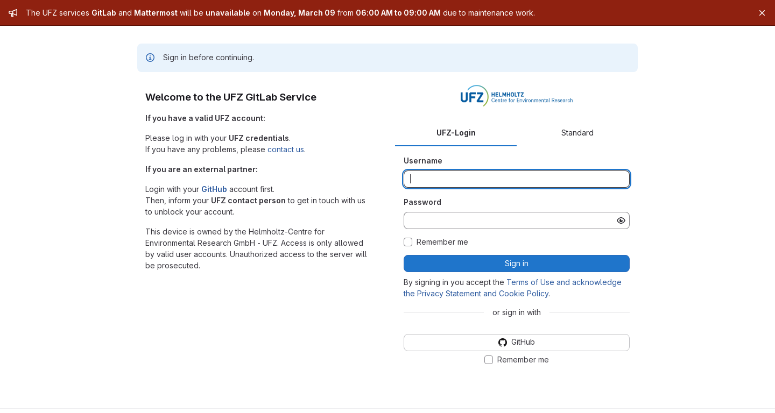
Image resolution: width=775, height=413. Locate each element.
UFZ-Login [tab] (456, 132)
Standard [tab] (577, 132)
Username (423, 160)
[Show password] (621, 220)
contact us (285, 149)
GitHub (214, 189)
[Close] (762, 12)
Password (422, 201)
